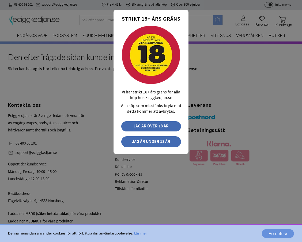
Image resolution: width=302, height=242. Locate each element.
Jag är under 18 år (151, 142)
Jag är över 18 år (151, 126)
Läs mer (140, 233)
